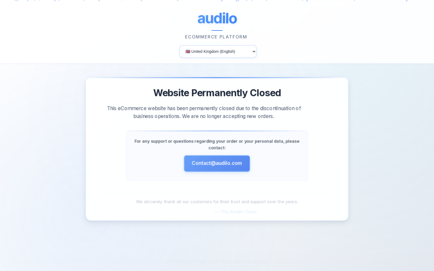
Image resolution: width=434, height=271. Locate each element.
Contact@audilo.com (217, 165)
